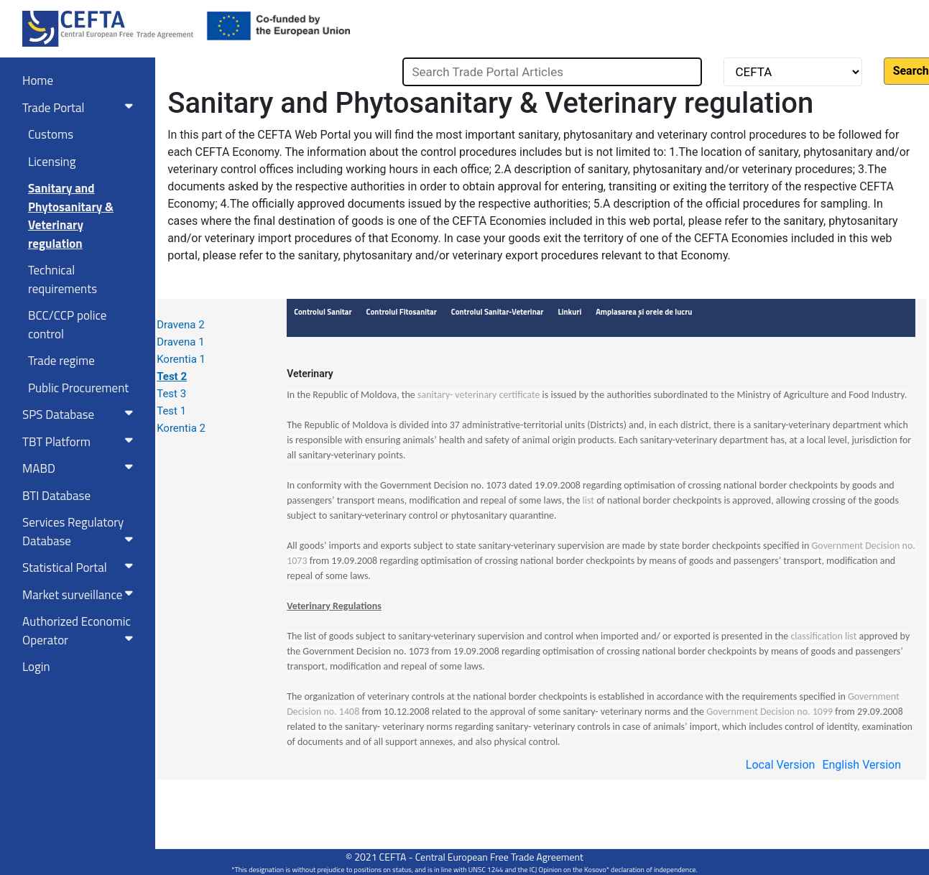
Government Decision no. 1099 (769, 711)
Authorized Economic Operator (80, 630)
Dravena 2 (180, 324)
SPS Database (80, 414)
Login (36, 666)
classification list (823, 636)
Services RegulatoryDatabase (80, 531)
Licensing (51, 161)
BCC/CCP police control (67, 324)
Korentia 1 (181, 359)
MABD (80, 468)
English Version (861, 765)
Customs (50, 134)
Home (37, 80)
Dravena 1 (180, 341)
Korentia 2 (181, 428)
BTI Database (56, 495)
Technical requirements (62, 279)
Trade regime (61, 360)
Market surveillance (80, 594)
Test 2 (172, 376)
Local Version (780, 765)
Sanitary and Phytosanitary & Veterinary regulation (71, 216)
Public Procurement (78, 388)
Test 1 (171, 410)
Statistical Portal (80, 567)
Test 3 (171, 393)
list (588, 500)
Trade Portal (80, 107)
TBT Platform (80, 441)
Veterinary (310, 373)
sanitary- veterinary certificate (478, 395)
